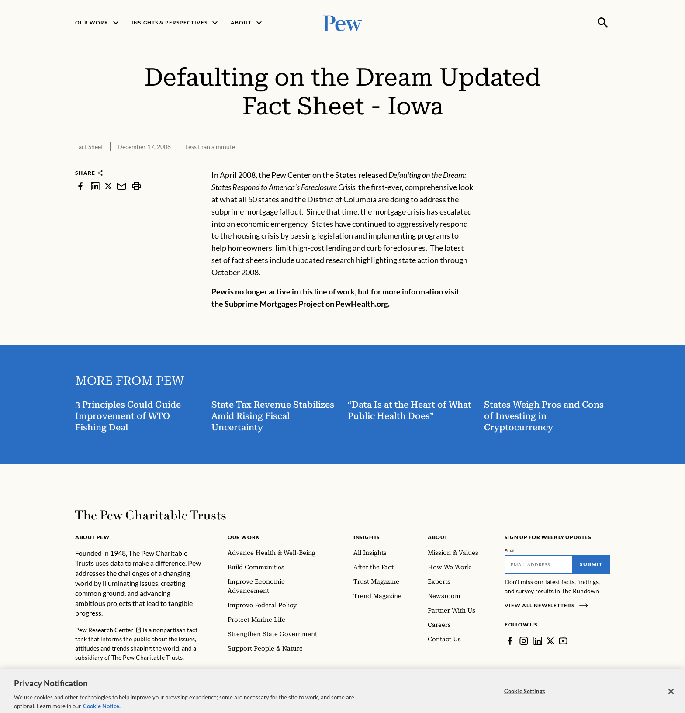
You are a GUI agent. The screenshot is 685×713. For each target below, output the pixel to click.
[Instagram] (524, 641)
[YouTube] (563, 641)
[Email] (538, 564)
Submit (591, 564)
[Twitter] (550, 641)
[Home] (150, 515)
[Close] (671, 695)
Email (510, 550)
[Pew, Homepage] (342, 22)
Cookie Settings (524, 695)
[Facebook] (510, 641)
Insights (366, 537)
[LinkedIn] (538, 641)
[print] (136, 185)
